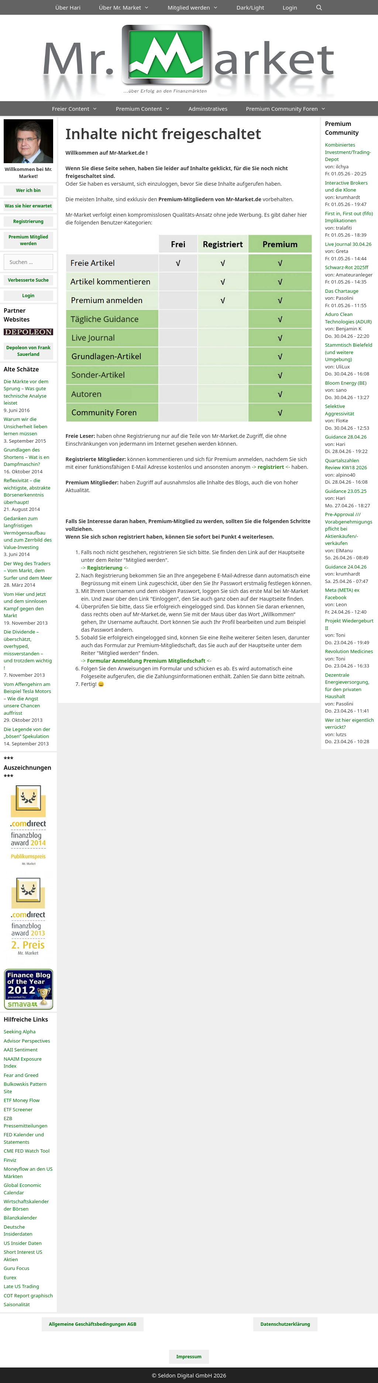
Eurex (10, 1277)
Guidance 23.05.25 (346, 491)
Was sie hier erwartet (28, 206)
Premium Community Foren (290, 108)
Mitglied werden (197, 7)
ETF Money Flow (21, 1100)
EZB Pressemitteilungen (25, 1122)
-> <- (271, 466)
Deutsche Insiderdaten (18, 1231)
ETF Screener (18, 1109)
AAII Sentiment (21, 1049)
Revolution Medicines (349, 651)
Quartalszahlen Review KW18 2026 (346, 464)
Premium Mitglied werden (28, 240)
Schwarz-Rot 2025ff (346, 267)
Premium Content (147, 108)
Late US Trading (21, 1286)
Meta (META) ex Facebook (342, 594)
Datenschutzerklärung (285, 1324)
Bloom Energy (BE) (345, 383)
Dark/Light (250, 7)
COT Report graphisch (28, 1295)
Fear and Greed (21, 1075)
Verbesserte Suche (28, 280)
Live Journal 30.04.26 (348, 244)
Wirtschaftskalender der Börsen (26, 1205)
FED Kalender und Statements (24, 1138)
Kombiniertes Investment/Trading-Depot (348, 151)
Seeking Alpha (20, 1031)
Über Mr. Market (128, 7)
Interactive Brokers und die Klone (346, 186)
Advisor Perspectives (27, 1040)
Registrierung (28, 221)
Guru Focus (16, 1268)
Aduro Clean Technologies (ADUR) (348, 318)
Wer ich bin (28, 190)
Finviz (10, 1160)
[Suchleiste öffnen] (319, 7)
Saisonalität (17, 1304)
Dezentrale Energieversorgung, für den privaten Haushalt (347, 686)
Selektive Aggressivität (339, 410)
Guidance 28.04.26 (346, 436)
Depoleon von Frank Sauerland (28, 350)
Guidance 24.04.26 (346, 566)
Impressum (189, 1356)
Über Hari (67, 7)
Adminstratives (208, 108)
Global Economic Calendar (22, 1189)
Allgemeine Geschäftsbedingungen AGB (93, 1324)
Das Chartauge (341, 291)
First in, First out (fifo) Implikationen (349, 217)
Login (290, 7)
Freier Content (79, 108)
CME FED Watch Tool (26, 1150)
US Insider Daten (23, 1243)
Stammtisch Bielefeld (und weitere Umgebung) (348, 352)
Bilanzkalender (20, 1217)
